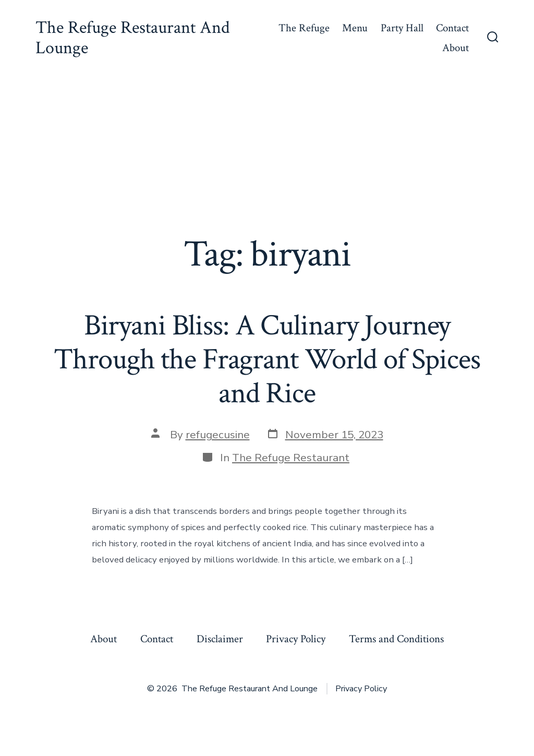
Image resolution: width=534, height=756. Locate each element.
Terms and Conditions (396, 639)
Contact (452, 28)
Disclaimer (220, 639)
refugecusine (218, 434)
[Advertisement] (267, 154)
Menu (355, 28)
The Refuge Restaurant (290, 457)
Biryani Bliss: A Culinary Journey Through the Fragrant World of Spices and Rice (267, 359)
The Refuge (304, 28)
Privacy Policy (295, 639)
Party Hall (402, 28)
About (455, 48)
